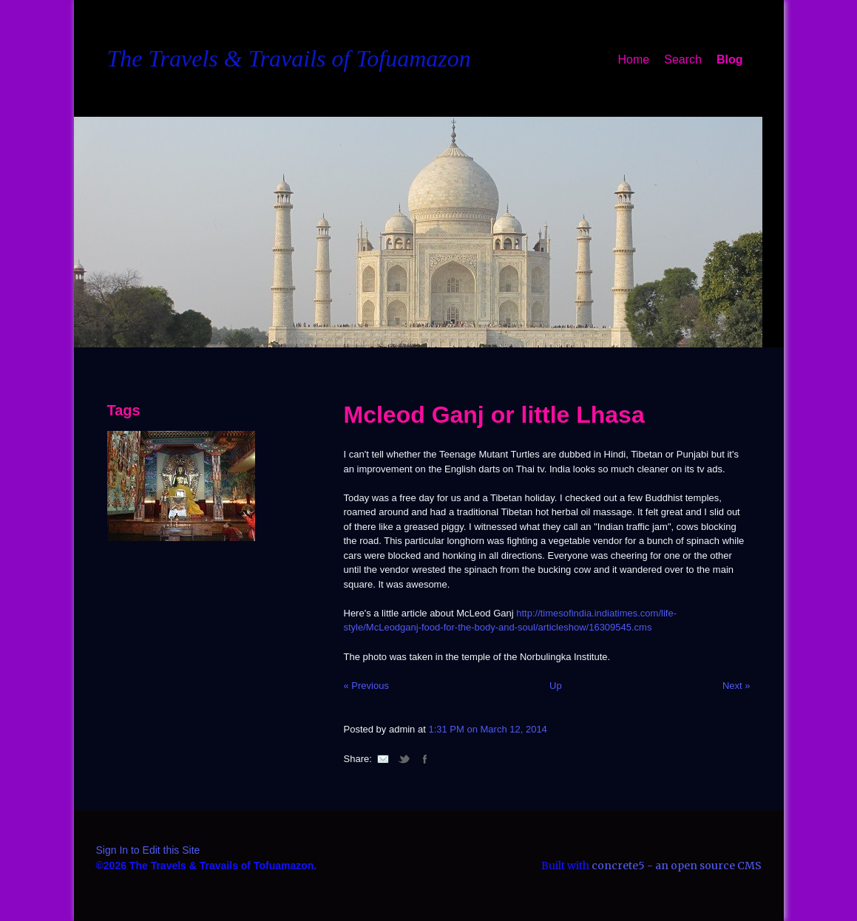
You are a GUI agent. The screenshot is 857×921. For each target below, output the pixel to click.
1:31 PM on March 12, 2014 (487, 729)
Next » (736, 685)
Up (555, 685)
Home (634, 59)
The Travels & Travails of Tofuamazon (289, 58)
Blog (730, 59)
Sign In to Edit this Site (148, 850)
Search (683, 59)
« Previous (366, 685)
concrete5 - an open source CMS (677, 865)
